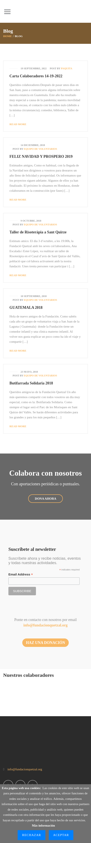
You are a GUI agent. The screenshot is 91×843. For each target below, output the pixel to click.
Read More (17, 124)
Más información (43, 825)
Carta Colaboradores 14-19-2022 (35, 76)
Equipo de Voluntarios (40, 148)
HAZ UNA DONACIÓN (45, 643)
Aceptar (61, 835)
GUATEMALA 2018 (25, 307)
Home (7, 36)
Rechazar (31, 835)
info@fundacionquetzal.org (45, 625)
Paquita (66, 68)
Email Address (20, 574)
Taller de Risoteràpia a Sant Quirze (38, 232)
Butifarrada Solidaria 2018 (31, 383)
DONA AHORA (45, 498)
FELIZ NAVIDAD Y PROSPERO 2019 (41, 156)
